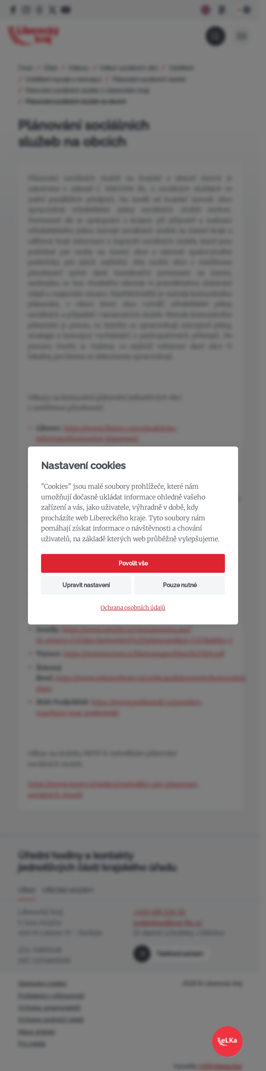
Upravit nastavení (86, 585)
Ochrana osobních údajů (133, 607)
